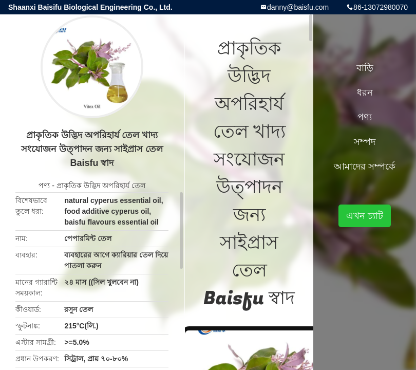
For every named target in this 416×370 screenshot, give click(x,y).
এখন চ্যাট (364, 216)
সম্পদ (364, 142)
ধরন (365, 92)
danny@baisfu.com (298, 7)
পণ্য (44, 185)
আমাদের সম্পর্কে (364, 166)
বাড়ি (364, 68)
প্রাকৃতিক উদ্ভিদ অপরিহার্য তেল (100, 185)
